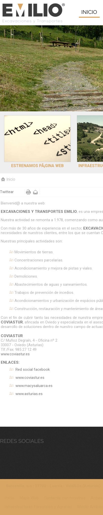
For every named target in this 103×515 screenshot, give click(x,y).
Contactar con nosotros (64, 497)
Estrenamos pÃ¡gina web (37, 163)
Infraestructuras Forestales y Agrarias (38, 506)
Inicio (10, 179)
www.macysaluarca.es (34, 385)
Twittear (7, 191)
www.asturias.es (29, 393)
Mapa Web (29, 497)
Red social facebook (32, 369)
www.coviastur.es (15, 354)
